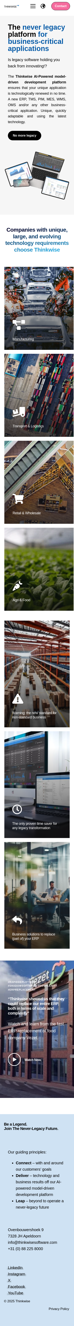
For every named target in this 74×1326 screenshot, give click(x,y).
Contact (61, 6)
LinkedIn (15, 1268)
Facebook (16, 1286)
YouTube (15, 1293)
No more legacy (24, 135)
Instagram (16, 1274)
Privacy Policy (59, 1309)
